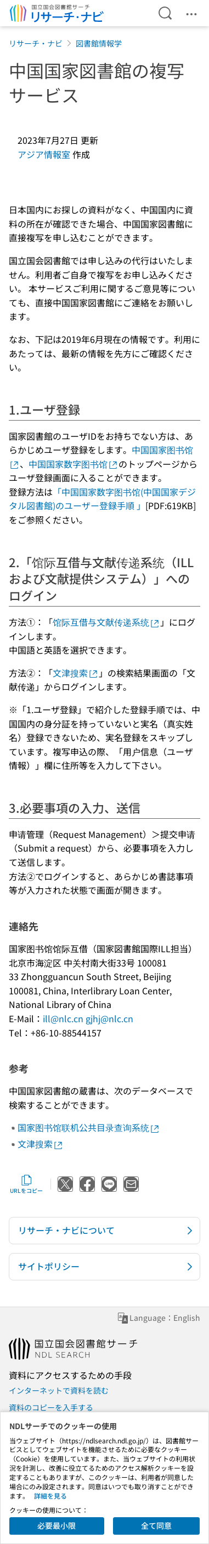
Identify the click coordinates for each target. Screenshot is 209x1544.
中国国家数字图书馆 (73, 463)
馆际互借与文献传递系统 (106, 621)
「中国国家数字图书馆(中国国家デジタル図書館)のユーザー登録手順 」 (102, 498)
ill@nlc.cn (63, 1018)
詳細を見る (50, 1495)
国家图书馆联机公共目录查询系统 (89, 1127)
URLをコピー (26, 1184)
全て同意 (156, 1525)
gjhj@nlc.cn (109, 1018)
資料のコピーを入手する (51, 1407)
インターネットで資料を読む (59, 1390)
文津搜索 (76, 672)
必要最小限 (56, 1525)
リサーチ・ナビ (36, 43)
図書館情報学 (99, 43)
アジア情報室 (44, 154)
